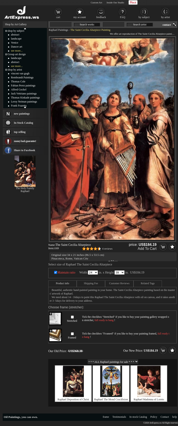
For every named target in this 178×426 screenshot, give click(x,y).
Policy (153, 416)
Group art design (17, 54)
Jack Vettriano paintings (24, 93)
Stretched (72, 320)
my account (79, 17)
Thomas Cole (18, 81)
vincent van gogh (20, 73)
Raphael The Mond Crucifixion (111, 399)
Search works (87, 24)
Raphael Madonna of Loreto (149, 399)
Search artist (139, 24)
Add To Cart (147, 249)
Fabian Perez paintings (23, 85)
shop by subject (16, 30)
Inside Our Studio (115, 2)
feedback (101, 17)
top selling (19, 132)
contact (167, 24)
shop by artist (15, 69)
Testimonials (119, 416)
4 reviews (107, 248)
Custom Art (96, 2)
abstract (15, 34)
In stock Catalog (138, 416)
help (174, 416)
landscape (16, 38)
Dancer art (16, 46)
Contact (165, 416)
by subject (144, 17)
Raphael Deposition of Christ (73, 399)
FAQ (122, 17)
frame (106, 416)
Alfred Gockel (18, 89)
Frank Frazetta (19, 105)
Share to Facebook (24, 150)
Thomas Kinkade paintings (25, 97)
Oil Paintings (12, 417)
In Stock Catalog (23, 122)
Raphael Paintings (58, 29)
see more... (17, 50)
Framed (72, 337)
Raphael (25, 191)
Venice (14, 42)
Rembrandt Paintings (22, 77)
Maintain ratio (66, 272)
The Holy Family (25, 188)
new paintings (22, 113)
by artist (165, 17)
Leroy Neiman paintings (24, 101)
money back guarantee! (25, 141)
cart (58, 17)
